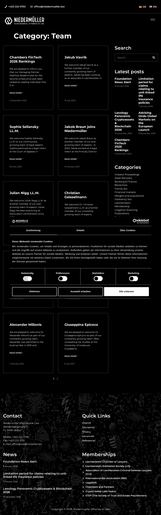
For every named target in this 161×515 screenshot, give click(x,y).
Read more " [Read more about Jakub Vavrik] (71, 85)
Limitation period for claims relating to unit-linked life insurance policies (146, 90)
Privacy (86, 431)
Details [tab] (80, 230)
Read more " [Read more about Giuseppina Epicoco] (71, 356)
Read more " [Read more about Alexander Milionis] (16, 353)
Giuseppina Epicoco (81, 325)
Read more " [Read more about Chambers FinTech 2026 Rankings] (16, 93)
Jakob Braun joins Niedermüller (79, 129)
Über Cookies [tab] (127, 230)
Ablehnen (34, 291)
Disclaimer (88, 427)
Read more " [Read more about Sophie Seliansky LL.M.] (16, 159)
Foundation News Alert (123, 80)
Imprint (86, 422)
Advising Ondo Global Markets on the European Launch (148, 121)
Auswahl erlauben (80, 291)
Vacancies (88, 436)
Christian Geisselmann (75, 195)
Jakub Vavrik (75, 57)
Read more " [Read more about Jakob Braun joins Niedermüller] (71, 159)
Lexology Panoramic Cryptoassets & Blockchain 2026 (124, 121)
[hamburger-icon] (152, 20)
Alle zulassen (126, 291)
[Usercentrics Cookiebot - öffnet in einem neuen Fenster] (135, 221)
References (88, 440)
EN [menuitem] (155, 6)
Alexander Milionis (26, 325)
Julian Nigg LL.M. (24, 193)
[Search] (154, 57)
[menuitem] (142, 6)
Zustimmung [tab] (33, 230)
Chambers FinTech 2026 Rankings (26, 59)
